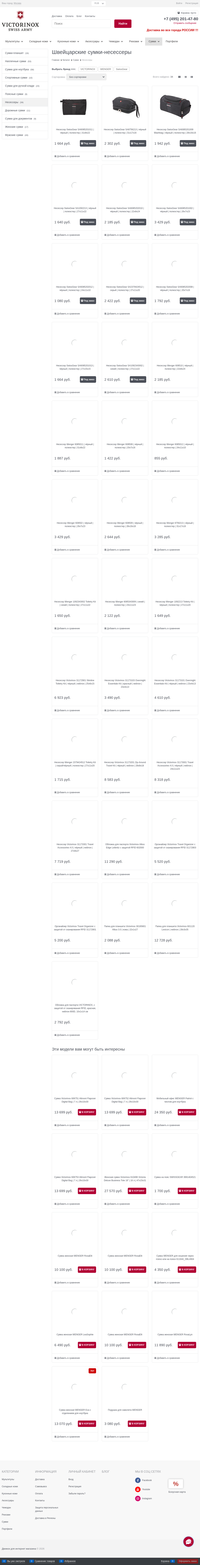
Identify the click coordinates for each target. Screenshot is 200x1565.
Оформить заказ (188, 1561)
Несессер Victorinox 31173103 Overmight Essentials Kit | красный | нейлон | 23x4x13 (124, 683)
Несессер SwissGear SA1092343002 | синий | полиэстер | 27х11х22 (125, 367)
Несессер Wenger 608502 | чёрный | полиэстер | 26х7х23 (75, 525)
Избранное (70, 1561)
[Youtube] (138, 1489)
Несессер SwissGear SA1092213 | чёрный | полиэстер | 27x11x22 (75, 210)
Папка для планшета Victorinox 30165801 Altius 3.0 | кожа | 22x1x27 (125, 928)
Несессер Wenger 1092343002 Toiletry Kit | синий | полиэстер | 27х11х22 (75, 603)
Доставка (57, 16)
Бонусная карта (177, 1491)
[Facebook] (138, 1480)
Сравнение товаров (45, 1561)
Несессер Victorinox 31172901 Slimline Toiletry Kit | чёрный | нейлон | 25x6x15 (75, 682)
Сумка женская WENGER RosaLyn (175, 1334)
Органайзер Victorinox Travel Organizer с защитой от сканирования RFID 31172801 (75, 928)
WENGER (105, 69)
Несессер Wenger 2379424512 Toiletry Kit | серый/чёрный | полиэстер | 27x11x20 (75, 764)
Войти (179, 3)
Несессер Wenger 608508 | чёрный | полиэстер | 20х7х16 (125, 446)
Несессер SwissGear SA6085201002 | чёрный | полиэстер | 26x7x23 (175, 210)
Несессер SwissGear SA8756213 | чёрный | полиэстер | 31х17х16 (125, 131)
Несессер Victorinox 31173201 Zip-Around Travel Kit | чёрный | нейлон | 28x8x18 (125, 764)
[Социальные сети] (188, 1542)
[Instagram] (138, 1498)
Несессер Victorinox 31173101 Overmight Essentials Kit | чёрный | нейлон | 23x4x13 (175, 682)
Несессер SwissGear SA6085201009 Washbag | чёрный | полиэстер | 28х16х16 (175, 131)
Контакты (90, 16)
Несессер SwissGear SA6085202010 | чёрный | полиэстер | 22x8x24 (125, 210)
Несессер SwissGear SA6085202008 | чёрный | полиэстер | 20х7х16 (175, 288)
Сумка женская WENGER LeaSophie (75, 1334)
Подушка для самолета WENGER (125, 1410)
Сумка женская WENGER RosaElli (75, 1256)
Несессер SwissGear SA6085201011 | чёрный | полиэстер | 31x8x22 (75, 131)
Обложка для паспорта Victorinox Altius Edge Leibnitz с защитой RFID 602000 (125, 846)
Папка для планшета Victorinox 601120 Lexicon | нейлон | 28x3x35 (175, 928)
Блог (79, 16)
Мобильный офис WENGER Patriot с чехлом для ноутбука (174, 1100)
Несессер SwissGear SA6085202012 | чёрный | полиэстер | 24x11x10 (75, 288)
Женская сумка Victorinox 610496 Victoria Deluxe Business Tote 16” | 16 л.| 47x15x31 (125, 1179)
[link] (17, 3)
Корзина (165, 1561)
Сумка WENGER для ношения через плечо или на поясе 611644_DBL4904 (175, 1257)
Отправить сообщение (184, 23)
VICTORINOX (88, 69)
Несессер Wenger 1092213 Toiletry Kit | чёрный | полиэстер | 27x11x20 (175, 603)
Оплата (69, 16)
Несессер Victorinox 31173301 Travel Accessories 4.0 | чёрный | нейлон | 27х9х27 (75, 847)
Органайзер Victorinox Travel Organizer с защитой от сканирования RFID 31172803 (175, 846)
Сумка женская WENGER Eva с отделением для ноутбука (75, 1412)
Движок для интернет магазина (19, 1548)
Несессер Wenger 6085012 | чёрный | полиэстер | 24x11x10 (175, 446)
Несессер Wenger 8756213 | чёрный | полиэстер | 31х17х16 (175, 525)
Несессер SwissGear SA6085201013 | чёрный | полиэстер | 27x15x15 (75, 367)
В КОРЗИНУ (88, 1112)
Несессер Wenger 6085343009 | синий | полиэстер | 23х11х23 (125, 603)
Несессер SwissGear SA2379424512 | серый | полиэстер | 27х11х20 (125, 288)
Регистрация (191, 3)
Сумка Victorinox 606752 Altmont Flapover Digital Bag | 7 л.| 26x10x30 (125, 1100)
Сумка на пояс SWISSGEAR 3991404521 (175, 1177)
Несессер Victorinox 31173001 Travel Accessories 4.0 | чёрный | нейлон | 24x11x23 (175, 765)
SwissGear (121, 69)
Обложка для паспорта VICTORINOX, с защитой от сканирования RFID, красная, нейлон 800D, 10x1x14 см (75, 1008)
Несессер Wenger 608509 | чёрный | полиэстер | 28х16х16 (125, 525)
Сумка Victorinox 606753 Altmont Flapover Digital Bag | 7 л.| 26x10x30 (75, 1179)
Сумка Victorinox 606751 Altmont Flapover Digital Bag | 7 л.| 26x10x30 (75, 1100)
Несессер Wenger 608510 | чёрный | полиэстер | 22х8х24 (175, 367)
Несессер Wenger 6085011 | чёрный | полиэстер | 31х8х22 (75, 446)
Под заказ (89, 143)
